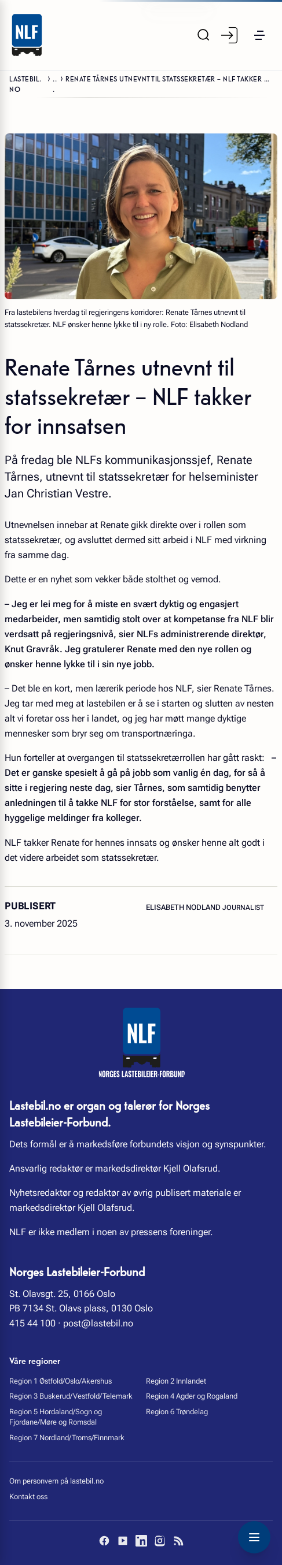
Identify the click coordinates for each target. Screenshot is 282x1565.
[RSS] (178, 1541)
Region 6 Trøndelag (177, 1411)
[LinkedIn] (141, 1541)
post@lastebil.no (98, 1323)
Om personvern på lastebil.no (56, 1481)
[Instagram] (160, 1541)
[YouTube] (123, 1541)
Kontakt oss (28, 1496)
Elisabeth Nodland (184, 907)
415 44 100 (32, 1323)
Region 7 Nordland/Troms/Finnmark (66, 1437)
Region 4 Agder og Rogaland (191, 1396)
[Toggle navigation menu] (254, 1537)
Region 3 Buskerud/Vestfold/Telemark (71, 1396)
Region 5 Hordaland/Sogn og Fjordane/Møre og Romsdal (55, 1416)
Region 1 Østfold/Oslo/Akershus (60, 1381)
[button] (259, 35)
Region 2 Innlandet (176, 1381)
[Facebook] (104, 1541)
